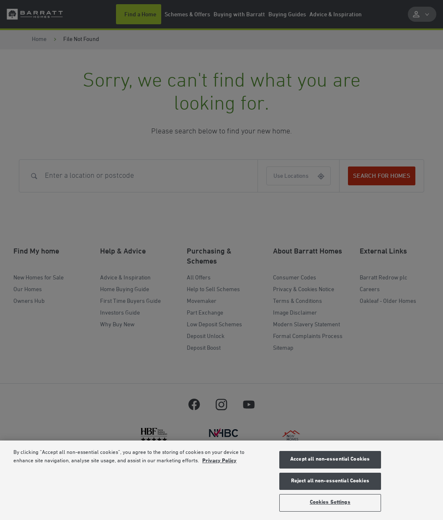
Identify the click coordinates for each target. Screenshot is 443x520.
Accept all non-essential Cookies (330, 459)
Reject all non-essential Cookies (330, 481)
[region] (221, 480)
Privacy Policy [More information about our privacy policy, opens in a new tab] (219, 461)
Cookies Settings (330, 502)
